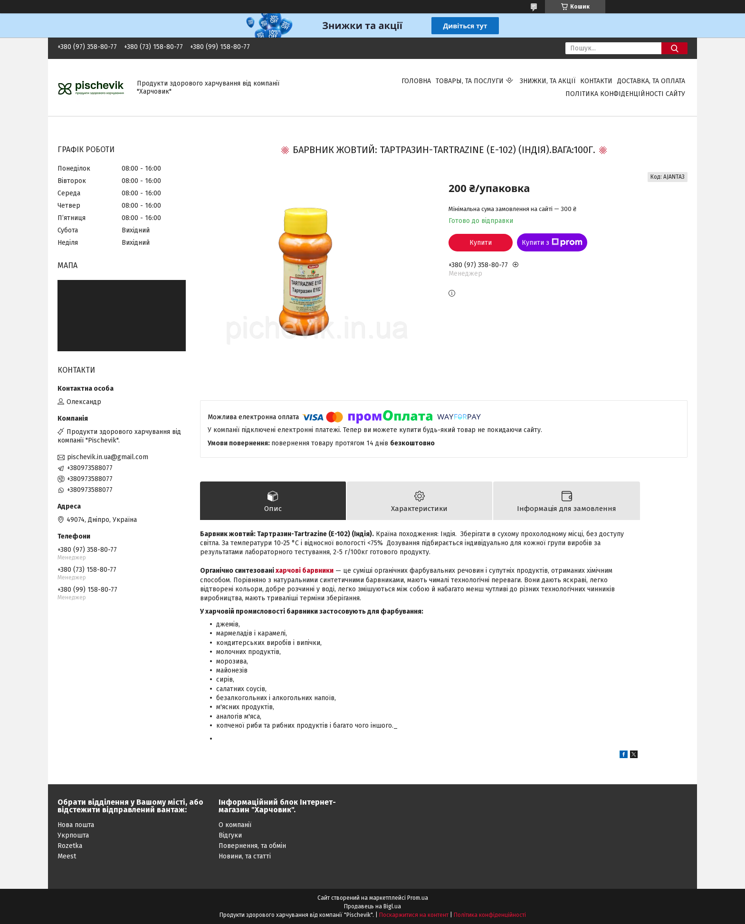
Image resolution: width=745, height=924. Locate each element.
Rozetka (69, 846)
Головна (416, 81)
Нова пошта (75, 825)
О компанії (235, 825)
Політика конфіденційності (490, 915)
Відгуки (230, 835)
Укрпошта (73, 835)
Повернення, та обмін (252, 846)
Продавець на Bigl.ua (372, 906)
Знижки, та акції (547, 81)
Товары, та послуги (470, 81)
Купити (480, 243)
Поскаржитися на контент (414, 915)
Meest (66, 856)
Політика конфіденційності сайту (625, 94)
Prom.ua (417, 898)
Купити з (552, 242)
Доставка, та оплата (651, 81)
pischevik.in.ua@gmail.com (107, 457)
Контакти (596, 81)
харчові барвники (305, 571)
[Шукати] (674, 48)
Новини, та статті (245, 856)
